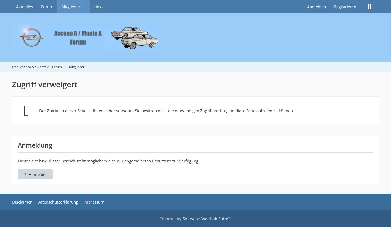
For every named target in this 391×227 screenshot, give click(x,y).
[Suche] (369, 6)
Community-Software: (195, 218)
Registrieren (345, 6)
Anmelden (316, 6)
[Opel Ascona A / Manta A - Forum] (195, 37)
